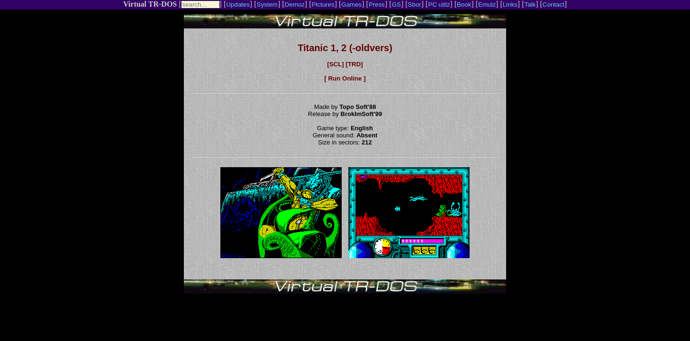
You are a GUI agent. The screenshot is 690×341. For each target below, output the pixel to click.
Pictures (322, 4)
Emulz (487, 4)
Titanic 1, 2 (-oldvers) (345, 48)
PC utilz (439, 4)
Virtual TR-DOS (150, 4)
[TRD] (354, 64)
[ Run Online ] (344, 78)
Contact (553, 4)
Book (464, 4)
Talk (530, 4)
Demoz (295, 4)
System (267, 4)
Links (510, 4)
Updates (238, 4)
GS (396, 4)
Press (377, 4)
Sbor (414, 4)
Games (351, 4)
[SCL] (335, 64)
